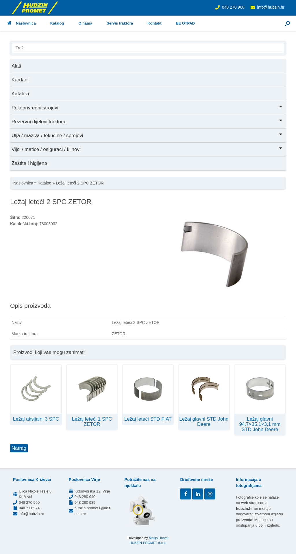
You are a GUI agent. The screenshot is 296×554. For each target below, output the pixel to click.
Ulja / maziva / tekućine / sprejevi (147, 135)
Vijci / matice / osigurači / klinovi (147, 149)
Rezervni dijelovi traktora (147, 121)
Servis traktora (120, 23)
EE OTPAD (185, 23)
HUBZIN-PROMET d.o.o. (148, 542)
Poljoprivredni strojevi (147, 107)
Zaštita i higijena (29, 163)
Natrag (19, 448)
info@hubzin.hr (270, 7)
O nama (85, 23)
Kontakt (154, 23)
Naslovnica (21, 23)
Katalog (57, 23)
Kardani (20, 80)
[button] (287, 23)
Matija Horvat (159, 538)
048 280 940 (85, 497)
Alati (16, 66)
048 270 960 (233, 7)
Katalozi (20, 93)
